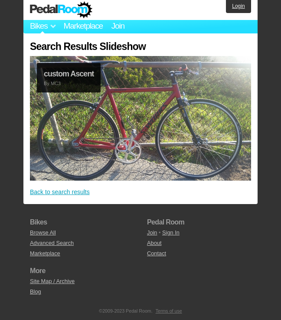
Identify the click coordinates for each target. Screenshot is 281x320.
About (154, 243)
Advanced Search (52, 243)
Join (117, 25)
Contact (156, 253)
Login (238, 6)
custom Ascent (69, 73)
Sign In (171, 232)
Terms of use (169, 310)
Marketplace (82, 25)
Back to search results (60, 191)
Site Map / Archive (52, 281)
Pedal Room (61, 10)
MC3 (56, 83)
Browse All (43, 232)
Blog (35, 291)
